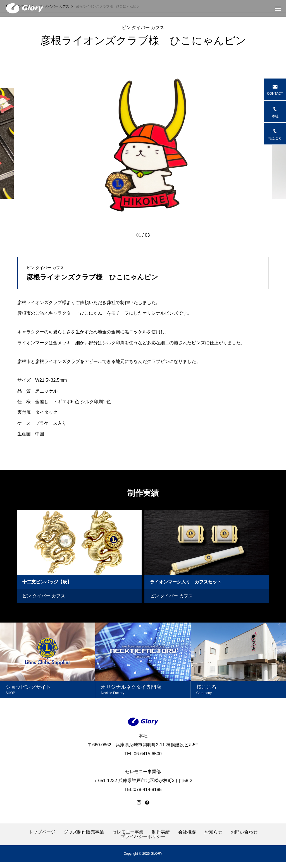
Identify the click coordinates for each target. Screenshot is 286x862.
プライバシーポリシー (143, 836)
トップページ (41, 832)
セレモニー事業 (128, 832)
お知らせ (213, 832)
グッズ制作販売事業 (84, 832)
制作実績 (161, 832)
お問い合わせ (244, 832)
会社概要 (187, 832)
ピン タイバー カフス (143, 27)
